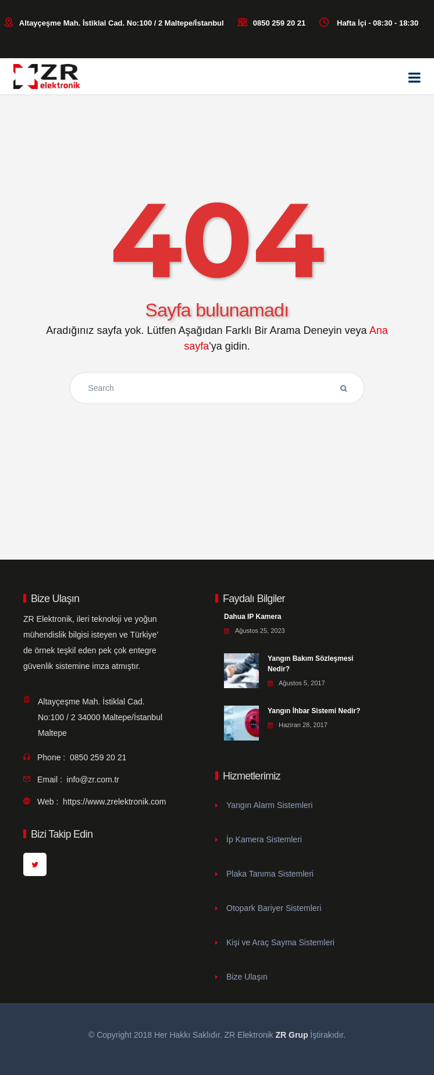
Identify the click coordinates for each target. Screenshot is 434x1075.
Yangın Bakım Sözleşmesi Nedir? (310, 663)
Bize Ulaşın (247, 976)
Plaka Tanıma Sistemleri (270, 873)
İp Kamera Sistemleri (264, 839)
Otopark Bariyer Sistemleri (273, 908)
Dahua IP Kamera (253, 617)
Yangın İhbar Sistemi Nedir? (314, 711)
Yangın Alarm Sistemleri (269, 805)
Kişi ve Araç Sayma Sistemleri (280, 942)
